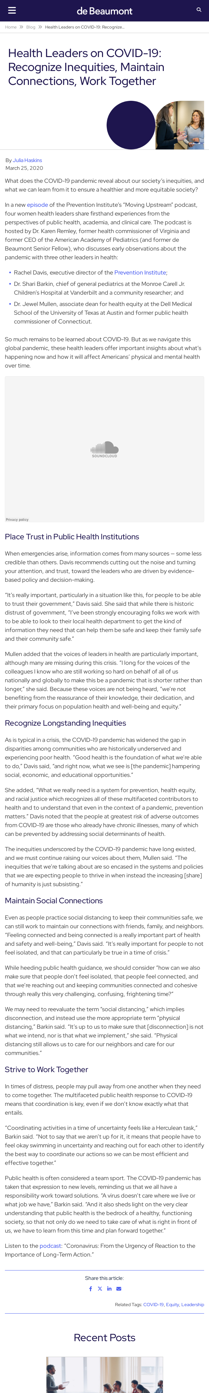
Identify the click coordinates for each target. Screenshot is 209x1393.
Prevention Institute (140, 272)
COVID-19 (153, 1304)
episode (37, 204)
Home (11, 27)
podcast (50, 1245)
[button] (199, 10)
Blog (30, 27)
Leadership (192, 1304)
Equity (172, 1304)
